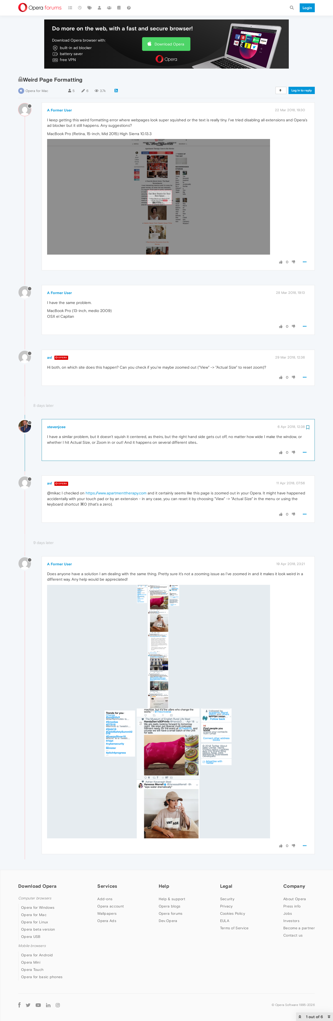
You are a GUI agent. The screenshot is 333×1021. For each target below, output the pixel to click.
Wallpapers (107, 913)
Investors (291, 921)
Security (227, 899)
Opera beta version (38, 929)
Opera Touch (32, 969)
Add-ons (104, 899)
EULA (224, 921)
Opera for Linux (34, 922)
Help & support (172, 899)
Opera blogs (169, 906)
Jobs (287, 913)
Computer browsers (34, 898)
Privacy (226, 906)
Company (294, 886)
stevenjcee (56, 427)
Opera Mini (30, 962)
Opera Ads (106, 921)
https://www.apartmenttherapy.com (116, 493)
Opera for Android (37, 955)
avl (49, 357)
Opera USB (31, 936)
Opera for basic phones (42, 977)
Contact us (293, 935)
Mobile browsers (32, 946)
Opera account (110, 906)
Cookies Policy (232, 913)
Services (107, 886)
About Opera (294, 899)
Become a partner (299, 928)
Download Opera (169, 44)
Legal (226, 886)
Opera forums (171, 913)
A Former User (59, 110)
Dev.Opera (168, 921)
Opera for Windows (37, 907)
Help (164, 886)
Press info (291, 906)
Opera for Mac (36, 91)
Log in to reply (301, 90)
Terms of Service (234, 928)
